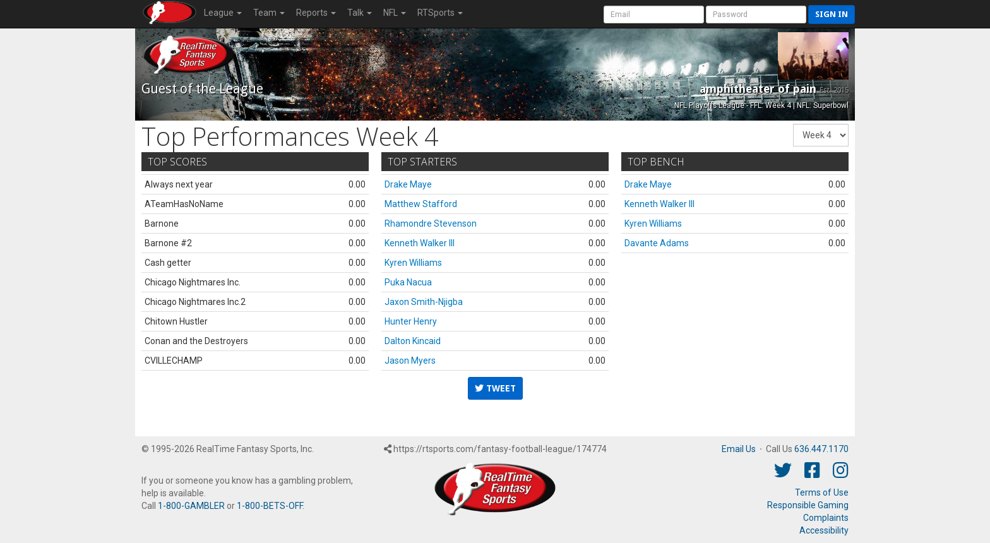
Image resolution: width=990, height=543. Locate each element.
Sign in (831, 14)
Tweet (495, 388)
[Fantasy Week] (821, 135)
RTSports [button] (440, 13)
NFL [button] (394, 13)
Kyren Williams (413, 263)
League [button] (223, 13)
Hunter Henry (411, 321)
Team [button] (269, 13)
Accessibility (824, 530)
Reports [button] (316, 13)
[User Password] (756, 14)
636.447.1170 (821, 449)
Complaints (826, 518)
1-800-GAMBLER (191, 506)
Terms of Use (822, 492)
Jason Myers (410, 360)
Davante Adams (656, 243)
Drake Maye (408, 184)
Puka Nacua (408, 282)
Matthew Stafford (421, 204)
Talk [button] (359, 13)
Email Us (739, 449)
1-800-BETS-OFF (269, 506)
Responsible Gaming (808, 505)
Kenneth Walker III (420, 243)
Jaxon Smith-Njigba (424, 302)
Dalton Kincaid (413, 341)
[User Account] (654, 14)
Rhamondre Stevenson (431, 223)
